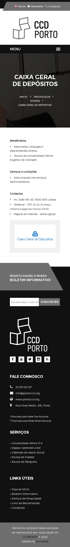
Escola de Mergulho (24, 461)
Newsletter (35, 6)
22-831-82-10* (21, 387)
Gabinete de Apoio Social (28, 452)
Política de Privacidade (26, 498)
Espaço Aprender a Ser (26, 447)
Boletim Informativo (25, 493)
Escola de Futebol (23, 457)
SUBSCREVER (50, 301)
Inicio (23, 97)
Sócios (20, 6)
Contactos (52, 6)
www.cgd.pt (47, 214)
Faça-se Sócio (20, 489)
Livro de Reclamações (26, 503)
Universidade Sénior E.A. (27, 443)
